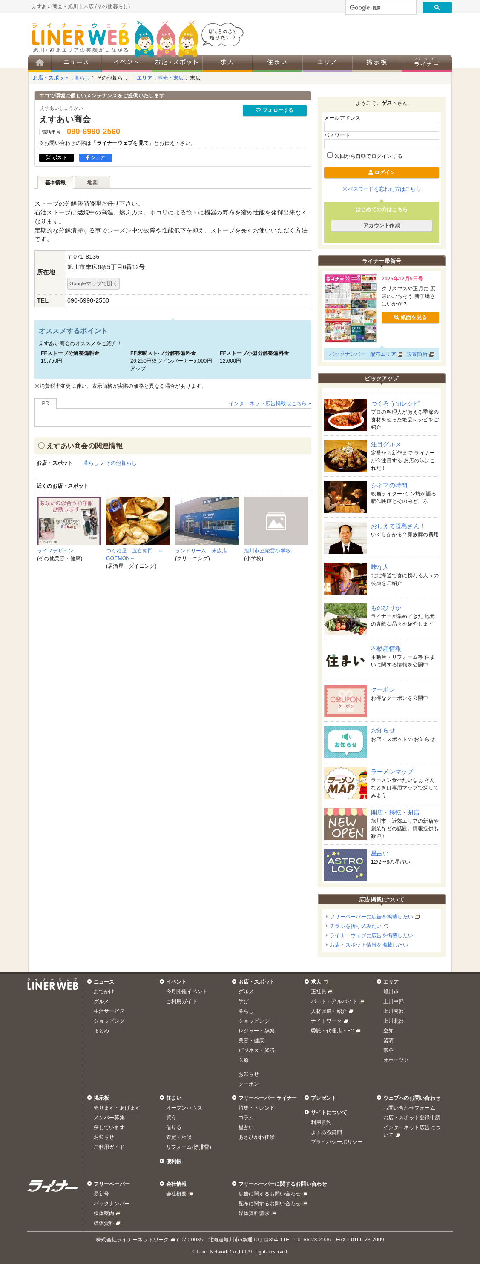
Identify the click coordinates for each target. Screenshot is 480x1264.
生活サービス (109, 1011)
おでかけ (104, 992)
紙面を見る (410, 317)
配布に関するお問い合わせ (270, 1204)
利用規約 (321, 1122)
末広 (195, 78)
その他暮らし (112, 78)
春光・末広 (171, 78)
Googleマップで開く (93, 283)
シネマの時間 (389, 485)
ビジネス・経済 (257, 1050)
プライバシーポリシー (337, 1142)
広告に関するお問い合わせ (270, 1194)
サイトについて (329, 1112)
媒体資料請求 (254, 1213)
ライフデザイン (55, 551)
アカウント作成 (381, 226)
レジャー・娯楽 (257, 1031)
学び (244, 1001)
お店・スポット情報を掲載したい (369, 945)
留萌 (388, 1041)
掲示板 (101, 1098)
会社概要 (176, 1194)
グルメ (101, 1001)
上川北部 (393, 1021)
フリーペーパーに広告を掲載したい (371, 917)
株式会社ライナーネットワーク (132, 1240)
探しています (109, 1127)
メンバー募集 (109, 1118)
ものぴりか (386, 607)
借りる (174, 1127)
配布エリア (383, 354)
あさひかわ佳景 (257, 1137)
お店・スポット (51, 78)
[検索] (380, 7)
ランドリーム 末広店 (201, 551)
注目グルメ (386, 444)
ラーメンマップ (392, 771)
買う (171, 1118)
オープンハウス (184, 1108)
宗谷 (388, 1050)
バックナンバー (347, 354)
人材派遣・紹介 (329, 1011)
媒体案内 (104, 1213)
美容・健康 (251, 1041)
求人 (316, 982)
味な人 (380, 566)
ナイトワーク (326, 1021)
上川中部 (393, 1001)
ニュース (104, 982)
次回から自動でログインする (364, 156)
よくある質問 (326, 1132)
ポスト (56, 157)
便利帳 (174, 1161)
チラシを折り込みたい (356, 926)
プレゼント (324, 1098)
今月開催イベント (187, 992)
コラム (246, 1118)
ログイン (381, 172)
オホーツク (396, 1060)
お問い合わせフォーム (409, 1108)
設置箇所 (417, 354)
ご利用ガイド (181, 1001)
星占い (380, 853)
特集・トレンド (257, 1108)
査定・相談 (179, 1137)
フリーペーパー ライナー (268, 1098)
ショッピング (109, 1021)
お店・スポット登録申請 (412, 1118)
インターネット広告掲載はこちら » (270, 403)
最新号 (101, 1194)
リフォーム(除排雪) (188, 1147)
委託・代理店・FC (332, 1031)
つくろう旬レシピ (395, 403)
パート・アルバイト (334, 1001)
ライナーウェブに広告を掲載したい (371, 935)
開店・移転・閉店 (395, 812)
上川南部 (393, 1011)
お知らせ (383, 730)
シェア (95, 157)
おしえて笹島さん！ (398, 526)
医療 (244, 1060)
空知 (388, 1031)
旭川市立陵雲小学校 (267, 551)
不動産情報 (386, 648)
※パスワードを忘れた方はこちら (381, 189)
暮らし (82, 78)
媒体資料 (104, 1223)
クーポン (383, 689)
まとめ (101, 1031)
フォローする (274, 110)
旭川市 (391, 992)
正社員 (319, 992)
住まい (174, 1098)
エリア (144, 78)
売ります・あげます (117, 1108)
